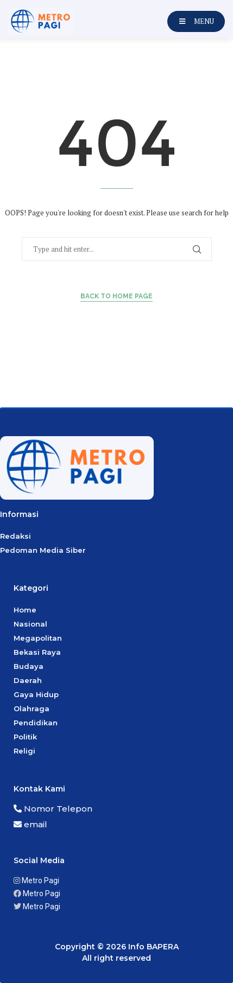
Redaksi (15, 536)
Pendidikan (36, 722)
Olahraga (31, 708)
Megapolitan (38, 638)
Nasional (30, 624)
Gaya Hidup (36, 694)
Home (25, 609)
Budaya (28, 666)
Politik (25, 736)
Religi (24, 750)
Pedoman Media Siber (43, 550)
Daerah (28, 680)
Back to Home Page (116, 296)
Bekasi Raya (37, 652)
